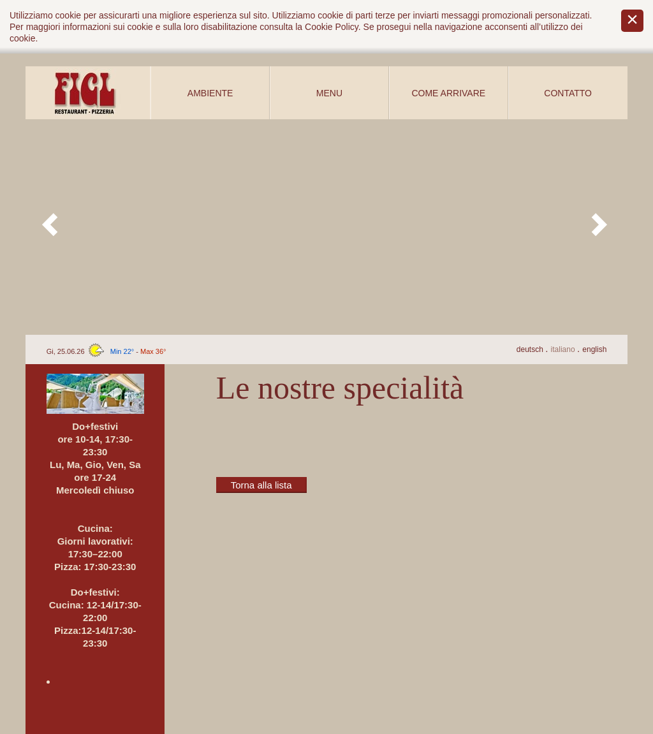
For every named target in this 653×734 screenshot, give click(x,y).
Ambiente (210, 93)
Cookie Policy (331, 27)
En (594, 349)
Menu (329, 93)
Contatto (568, 93)
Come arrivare (448, 93)
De (531, 349)
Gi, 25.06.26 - (106, 351)
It (564, 349)
